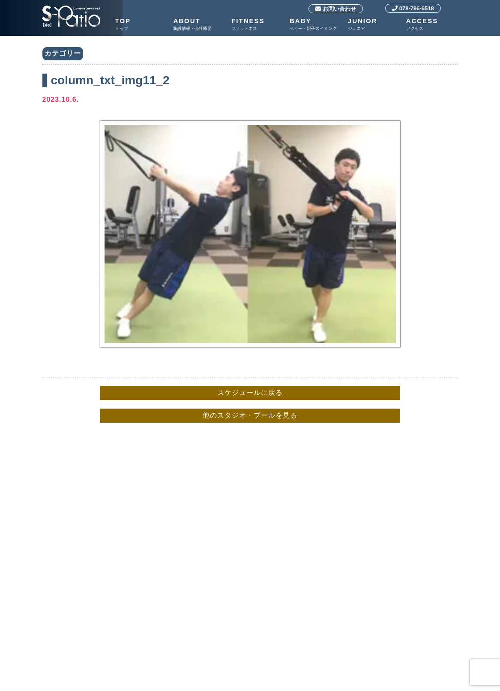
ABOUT (200, 24)
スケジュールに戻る (250, 392)
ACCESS (433, 24)
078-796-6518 (413, 8)
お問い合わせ (335, 9)
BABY (317, 24)
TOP (142, 24)
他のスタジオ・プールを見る (250, 415)
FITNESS (258, 24)
